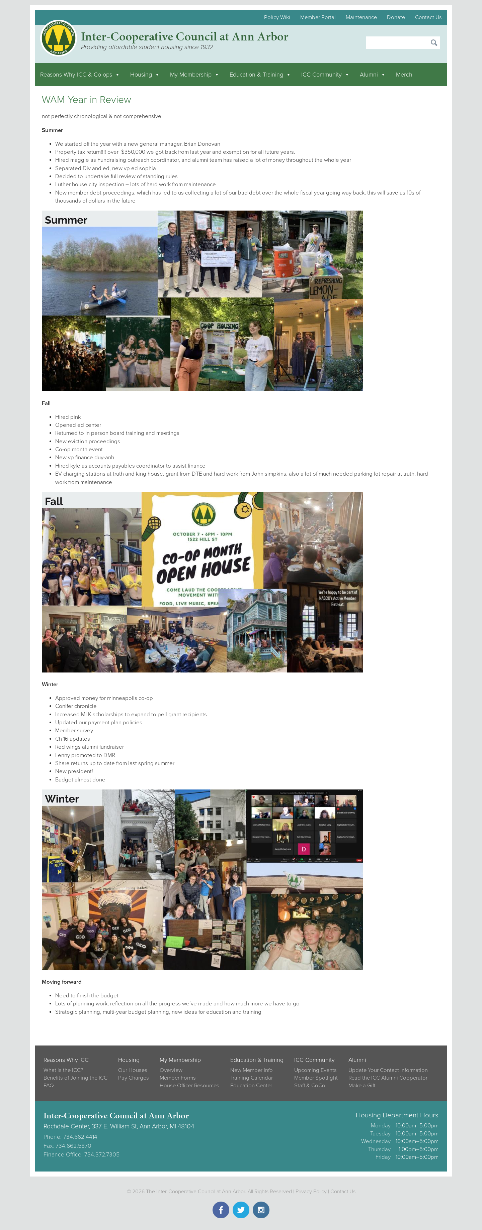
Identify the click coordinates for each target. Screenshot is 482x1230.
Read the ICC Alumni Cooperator (387, 1078)
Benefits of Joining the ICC (75, 1078)
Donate (396, 17)
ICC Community (325, 74)
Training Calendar (251, 1078)
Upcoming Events (315, 1070)
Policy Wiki (277, 17)
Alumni (373, 74)
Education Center (251, 1085)
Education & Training (260, 74)
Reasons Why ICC (66, 1060)
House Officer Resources (189, 1085)
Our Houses (132, 1070)
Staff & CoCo (309, 1085)
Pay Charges (133, 1078)
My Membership (195, 74)
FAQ (49, 1085)
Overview (171, 1070)
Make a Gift (362, 1085)
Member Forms (178, 1078)
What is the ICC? (63, 1070)
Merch (404, 74)
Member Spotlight (316, 1078)
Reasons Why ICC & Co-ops (80, 74)
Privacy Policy (311, 1191)
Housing (145, 74)
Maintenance (361, 17)
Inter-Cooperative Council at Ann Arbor (185, 36)
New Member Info (251, 1070)
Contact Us (428, 17)
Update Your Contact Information (388, 1070)
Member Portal (318, 17)
